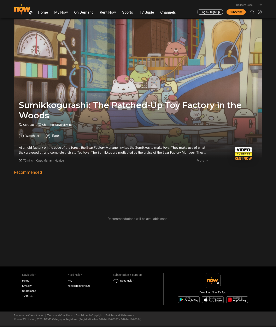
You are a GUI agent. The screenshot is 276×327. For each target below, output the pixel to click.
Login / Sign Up (210, 12)
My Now (61, 12)
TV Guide (146, 12)
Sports (127, 12)
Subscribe (236, 12)
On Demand (84, 12)
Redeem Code (244, 4)
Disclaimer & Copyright (89, 316)
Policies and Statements (119, 316)
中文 (259, 4)
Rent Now (108, 12)
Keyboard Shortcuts (78, 287)
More (200, 161)
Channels (168, 12)
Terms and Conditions (60, 316)
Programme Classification (29, 316)
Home (43, 12)
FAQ (69, 282)
